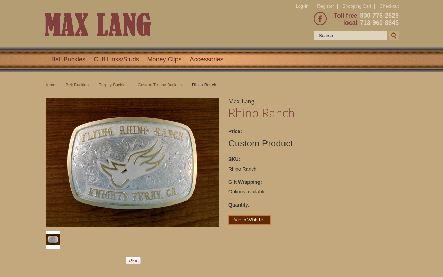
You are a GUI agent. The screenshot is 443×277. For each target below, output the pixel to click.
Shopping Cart (356, 6)
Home (49, 85)
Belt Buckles (68, 59)
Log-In (302, 6)
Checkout (389, 6)
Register (325, 6)
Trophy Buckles (113, 85)
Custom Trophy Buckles (160, 85)
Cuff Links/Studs (116, 59)
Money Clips (164, 59)
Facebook (320, 18)
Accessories (207, 59)
